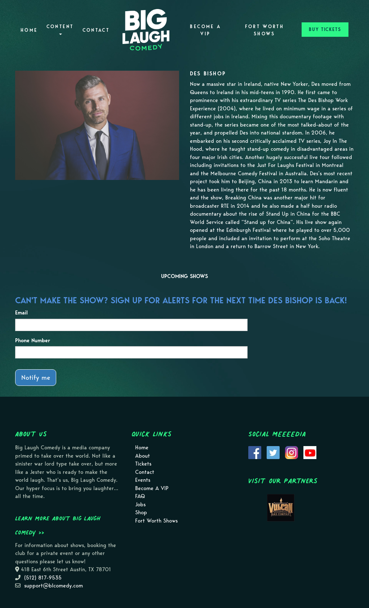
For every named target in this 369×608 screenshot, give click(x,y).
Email (21, 312)
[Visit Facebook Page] (254, 452)
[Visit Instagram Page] (291, 452)
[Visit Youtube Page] (309, 452)
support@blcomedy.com (53, 585)
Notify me (35, 377)
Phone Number (32, 340)
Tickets (143, 464)
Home (29, 30)
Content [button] (60, 29)
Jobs (140, 504)
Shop (141, 512)
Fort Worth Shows (264, 30)
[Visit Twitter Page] (273, 452)
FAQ (140, 496)
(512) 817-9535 (43, 577)
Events (142, 480)
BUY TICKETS (325, 29)
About (142, 456)
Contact (96, 30)
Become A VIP (205, 30)
